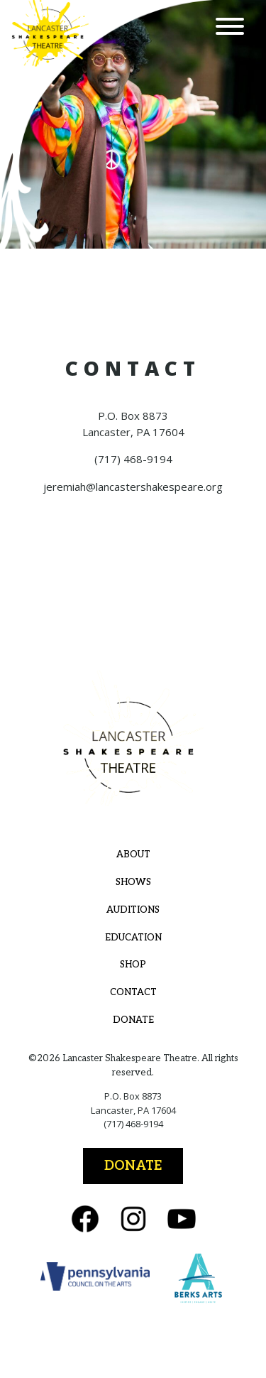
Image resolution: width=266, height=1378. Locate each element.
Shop (133, 964)
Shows (133, 882)
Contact (133, 992)
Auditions (133, 910)
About (133, 854)
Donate (133, 1020)
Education (133, 937)
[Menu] (230, 28)
